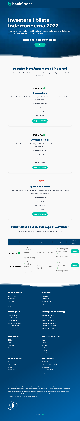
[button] (19, 242)
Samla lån (11, 301)
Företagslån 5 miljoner (49, 325)
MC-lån (10, 348)
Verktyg (44, 350)
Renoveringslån (47, 301)
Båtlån (10, 342)
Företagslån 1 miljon (48, 315)
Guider (44, 342)
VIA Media (44, 415)
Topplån (44, 304)
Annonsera (11, 369)
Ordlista (44, 348)
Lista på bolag (46, 353)
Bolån (10, 306)
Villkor (10, 367)
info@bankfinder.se (48, 374)
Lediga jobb (12, 364)
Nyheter (44, 345)
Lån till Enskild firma (14, 323)
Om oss (10, 362)
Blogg (43, 340)
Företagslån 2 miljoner (49, 318)
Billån (10, 340)
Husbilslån (11, 345)
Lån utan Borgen (13, 325)
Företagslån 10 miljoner (49, 328)
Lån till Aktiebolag (14, 318)
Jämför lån (11, 298)
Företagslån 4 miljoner (49, 323)
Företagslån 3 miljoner (49, 320)
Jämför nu (40, 45)
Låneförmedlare (13, 304)
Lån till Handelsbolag (15, 320)
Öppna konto (75, 251)
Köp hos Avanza (40, 121)
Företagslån (45, 298)
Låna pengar (12, 296)
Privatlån (45, 296)
